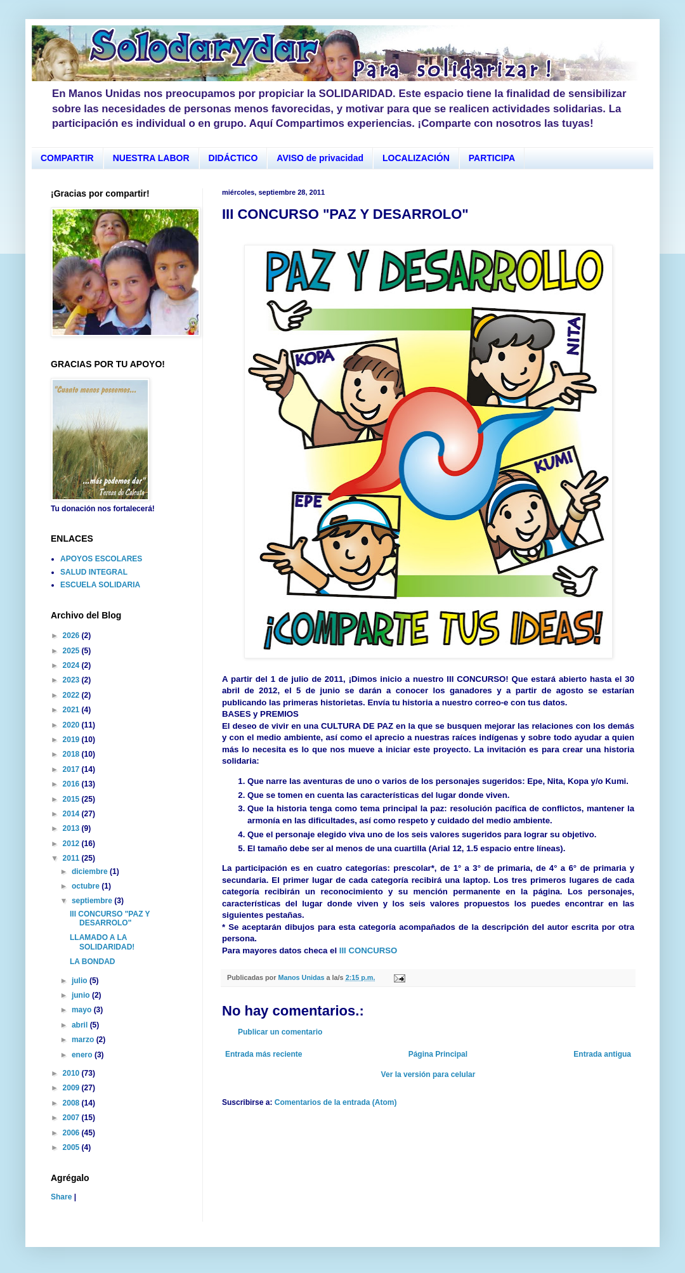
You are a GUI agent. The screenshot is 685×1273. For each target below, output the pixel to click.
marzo (84, 1039)
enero (83, 1054)
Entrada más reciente (263, 1054)
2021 (72, 709)
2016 (72, 784)
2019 (72, 739)
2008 (72, 1103)
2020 (72, 725)
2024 (72, 665)
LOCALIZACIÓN (416, 158)
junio (82, 995)
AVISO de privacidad (320, 158)
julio (80, 980)
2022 (72, 695)
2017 (72, 769)
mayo (83, 1009)
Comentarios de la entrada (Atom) (336, 1102)
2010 (72, 1073)
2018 (72, 754)
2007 (72, 1117)
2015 (72, 799)
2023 (72, 680)
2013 (72, 828)
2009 (72, 1087)
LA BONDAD (92, 961)
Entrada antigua (602, 1054)
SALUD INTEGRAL (93, 572)
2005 (72, 1147)
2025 (72, 650)
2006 (72, 1132)
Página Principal (437, 1054)
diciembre (91, 871)
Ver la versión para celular (428, 1074)
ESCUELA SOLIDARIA (100, 584)
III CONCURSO (368, 950)
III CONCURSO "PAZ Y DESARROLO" (110, 918)
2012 (72, 843)
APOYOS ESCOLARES (101, 558)
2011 (72, 858)
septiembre (93, 900)
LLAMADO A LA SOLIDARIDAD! (102, 942)
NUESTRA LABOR (151, 158)
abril (81, 1025)
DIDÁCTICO (233, 158)
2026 (72, 635)
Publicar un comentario (280, 1032)
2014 (72, 813)
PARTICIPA (492, 158)
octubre (86, 886)
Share (61, 1196)
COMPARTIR (67, 158)
